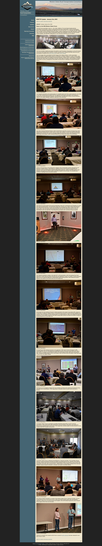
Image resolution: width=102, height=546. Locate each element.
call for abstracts (65, 535)
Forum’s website (62, 53)
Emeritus (32, 33)
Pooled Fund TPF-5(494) (29, 40)
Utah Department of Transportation (27, 50)
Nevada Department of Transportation (27, 47)
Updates (32, 24)
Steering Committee (29, 31)
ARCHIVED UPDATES (48, 21)
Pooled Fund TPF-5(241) (29, 42)
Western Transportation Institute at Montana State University (27, 58)
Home (32, 20)
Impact (32, 29)
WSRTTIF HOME (39, 21)
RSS (33, 35)
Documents (31, 26)
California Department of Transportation (29, 45)
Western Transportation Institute (39, 543)
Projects (32, 22)
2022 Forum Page (52, 53)
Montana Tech (31, 55)
